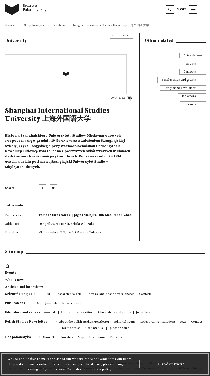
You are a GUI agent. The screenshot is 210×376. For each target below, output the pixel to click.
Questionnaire (119, 328)
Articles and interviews (24, 287)
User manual (94, 328)
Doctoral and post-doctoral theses (110, 294)
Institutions (58, 25)
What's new (14, 280)
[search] (170, 9)
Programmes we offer (180, 88)
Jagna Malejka (85, 215)
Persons (190, 104)
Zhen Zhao (123, 215)
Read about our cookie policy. (89, 369)
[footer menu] (8, 266)
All (49, 294)
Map (81, 337)
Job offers (189, 96)
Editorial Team (124, 322)
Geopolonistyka (18, 337)
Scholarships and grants (178, 80)
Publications (15, 303)
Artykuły (190, 55)
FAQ (183, 322)
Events (191, 64)
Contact (196, 322)
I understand (171, 364)
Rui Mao (105, 215)
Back (124, 35)
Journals (51, 303)
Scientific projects (20, 294)
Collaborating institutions (157, 322)
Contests (190, 72)
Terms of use (70, 328)
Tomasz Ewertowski (55, 215)
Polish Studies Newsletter (26, 322)
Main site (11, 25)
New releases (71, 303)
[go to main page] (27, 10)
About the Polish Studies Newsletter (84, 322)
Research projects (68, 294)
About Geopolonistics (57, 337)
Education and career (23, 312)
